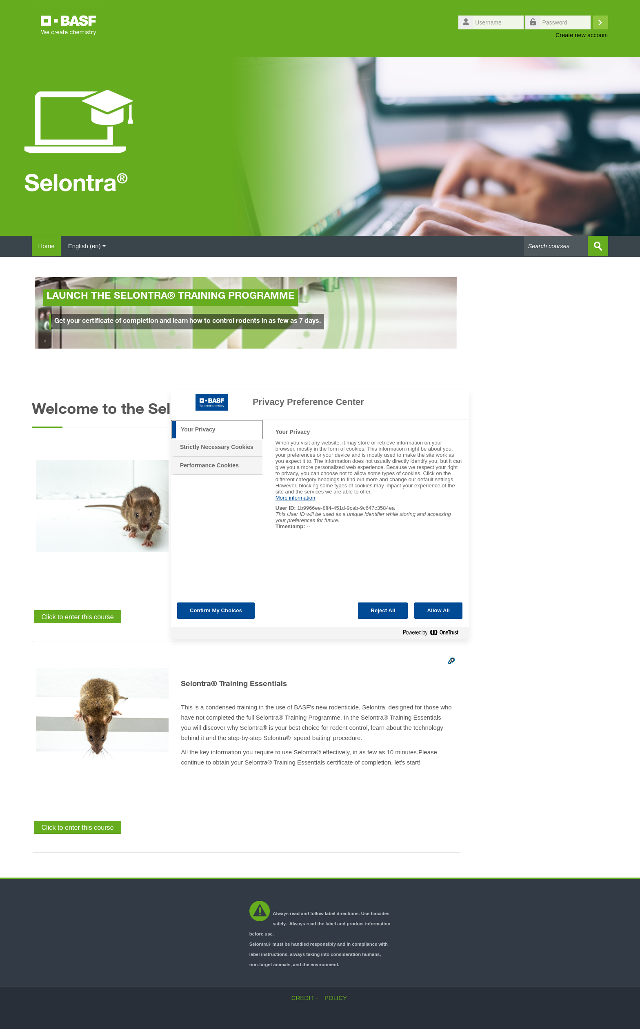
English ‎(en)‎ (90, 245)
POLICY (335, 997)
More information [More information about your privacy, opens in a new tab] (296, 498)
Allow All (438, 610)
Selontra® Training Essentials (234, 684)
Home (48, 245)
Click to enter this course (77, 616)
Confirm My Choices (216, 610)
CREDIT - (304, 997)
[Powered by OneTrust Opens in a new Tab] (434, 634)
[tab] (217, 430)
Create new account (582, 35)
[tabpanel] (368, 483)
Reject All (383, 610)
